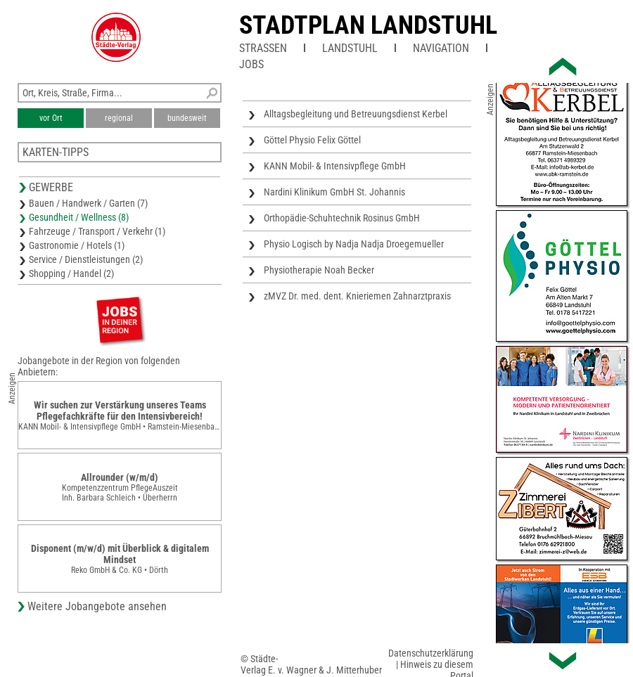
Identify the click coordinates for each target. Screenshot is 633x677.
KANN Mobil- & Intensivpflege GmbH (335, 166)
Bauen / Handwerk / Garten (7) (88, 203)
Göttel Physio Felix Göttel (312, 140)
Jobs (251, 64)
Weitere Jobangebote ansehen (97, 606)
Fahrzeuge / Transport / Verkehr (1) (97, 231)
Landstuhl (350, 48)
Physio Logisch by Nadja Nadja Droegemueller (354, 244)
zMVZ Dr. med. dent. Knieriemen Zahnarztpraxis (357, 296)
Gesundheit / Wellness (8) (79, 217)
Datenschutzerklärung (430, 653)
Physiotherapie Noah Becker (319, 270)
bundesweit (187, 118)
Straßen (263, 48)
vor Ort (51, 118)
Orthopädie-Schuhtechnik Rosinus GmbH (342, 218)
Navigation (441, 48)
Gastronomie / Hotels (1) (76, 245)
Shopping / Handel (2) (71, 273)
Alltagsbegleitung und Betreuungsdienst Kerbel (355, 114)
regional (119, 118)
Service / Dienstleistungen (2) (86, 259)
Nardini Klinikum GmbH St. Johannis (334, 192)
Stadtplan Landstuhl (368, 25)
